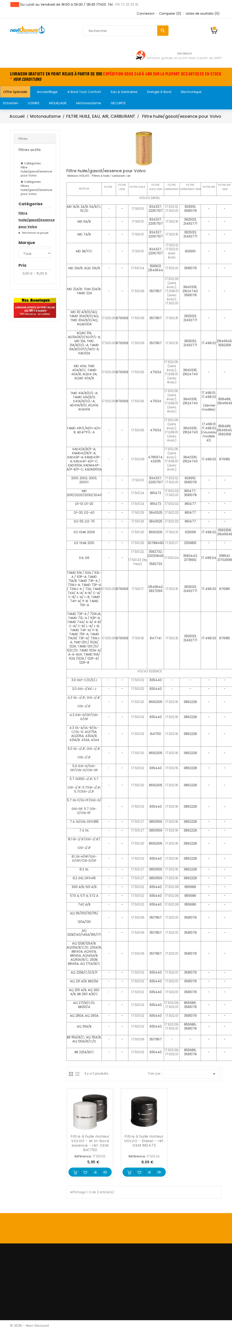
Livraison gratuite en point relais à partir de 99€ (184, 58)
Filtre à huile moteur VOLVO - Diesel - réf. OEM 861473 (144, 1141)
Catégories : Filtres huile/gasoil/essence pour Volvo (36, 188)
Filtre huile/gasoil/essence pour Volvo (34, 220)
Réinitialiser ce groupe (34, 233)
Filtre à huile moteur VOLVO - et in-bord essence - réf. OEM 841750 (90, 1143)
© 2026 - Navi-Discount (29, 1325)
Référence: (83, 1156)
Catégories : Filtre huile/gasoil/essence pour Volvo (36, 169)
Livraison (184, 53)
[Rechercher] (125, 31)
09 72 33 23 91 (126, 4)
